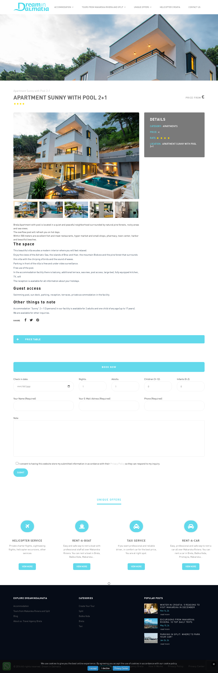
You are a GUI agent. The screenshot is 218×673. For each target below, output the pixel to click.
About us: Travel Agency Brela (27, 621)
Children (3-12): (152, 379)
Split (81, 611)
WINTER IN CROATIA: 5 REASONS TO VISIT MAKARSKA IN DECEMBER (180, 606)
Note (15, 418)
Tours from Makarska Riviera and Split (102, 7)
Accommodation (62, 7)
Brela (81, 621)
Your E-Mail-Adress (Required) (94, 398)
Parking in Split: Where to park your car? (180, 635)
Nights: (83, 379)
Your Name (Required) (24, 398)
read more (164, 614)
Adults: (115, 379)
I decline (105, 668)
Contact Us (194, 7)
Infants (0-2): (183, 379)
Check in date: (20, 379)
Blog (15, 616)
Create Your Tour (87, 606)
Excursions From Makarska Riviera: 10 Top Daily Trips (177, 620)
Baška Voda (84, 616)
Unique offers (141, 7)
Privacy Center (121, 668)
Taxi (81, 626)
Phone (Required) (153, 398)
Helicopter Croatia (170, 7)
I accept (93, 668)
